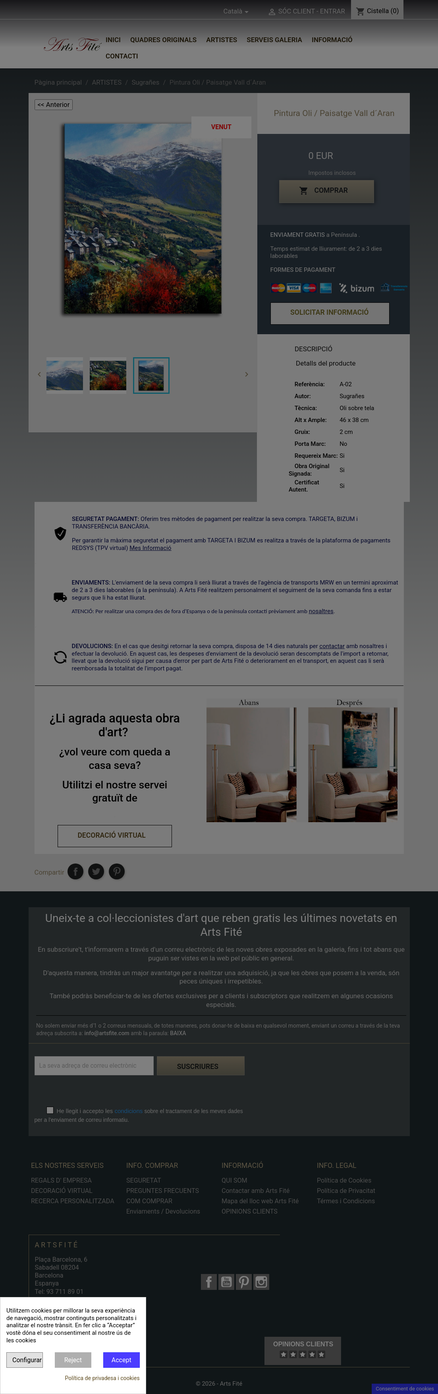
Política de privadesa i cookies (102, 1378)
